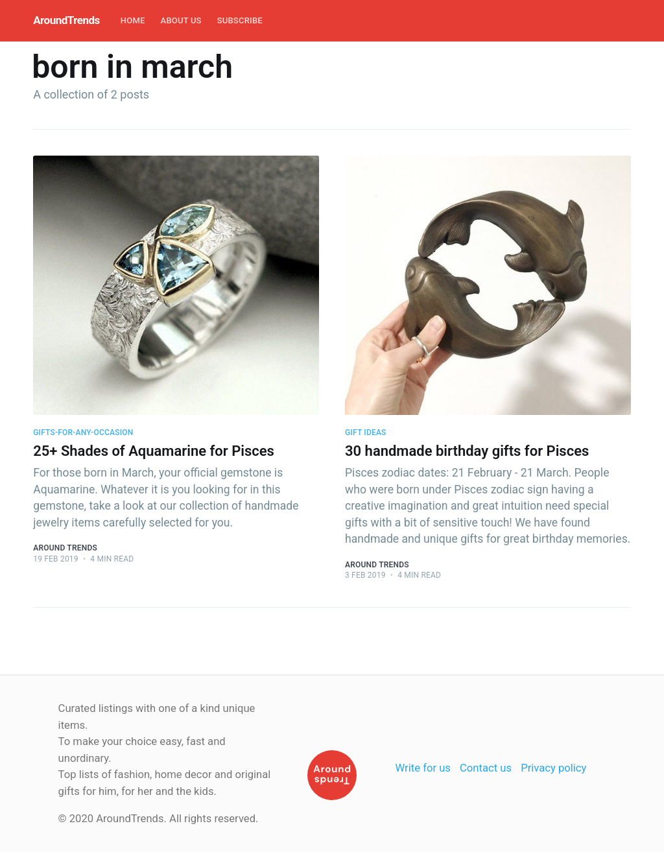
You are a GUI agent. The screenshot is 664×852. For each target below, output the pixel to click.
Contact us (486, 768)
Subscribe (240, 20)
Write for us (423, 768)
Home (133, 20)
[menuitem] (133, 21)
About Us (181, 20)
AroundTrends (66, 20)
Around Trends (65, 547)
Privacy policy (553, 768)
